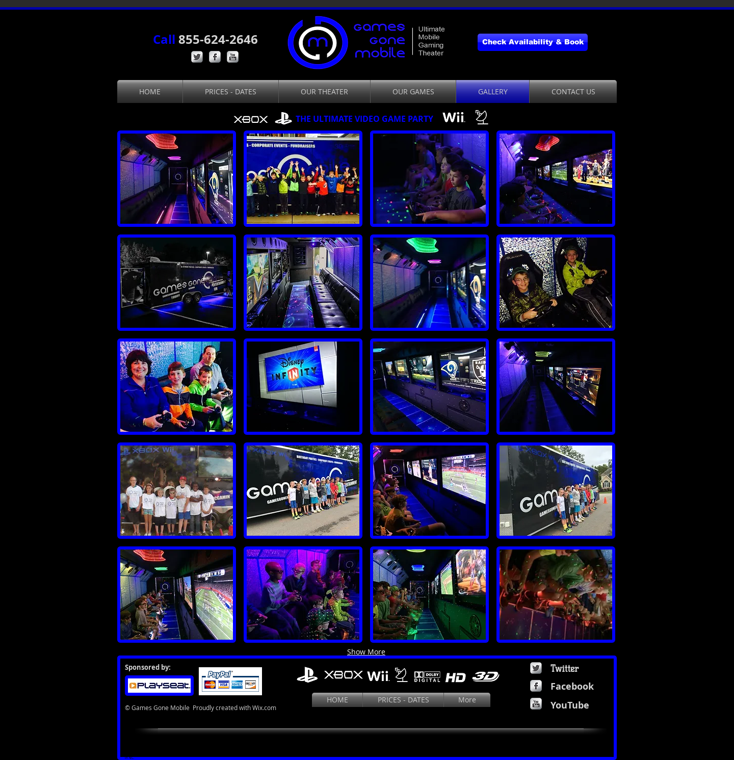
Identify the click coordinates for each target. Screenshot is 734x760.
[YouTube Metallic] (233, 57)
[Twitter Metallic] (197, 57)
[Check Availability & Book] (533, 42)
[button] (176, 178)
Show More (366, 652)
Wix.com (264, 707)
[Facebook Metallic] (215, 57)
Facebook (572, 686)
